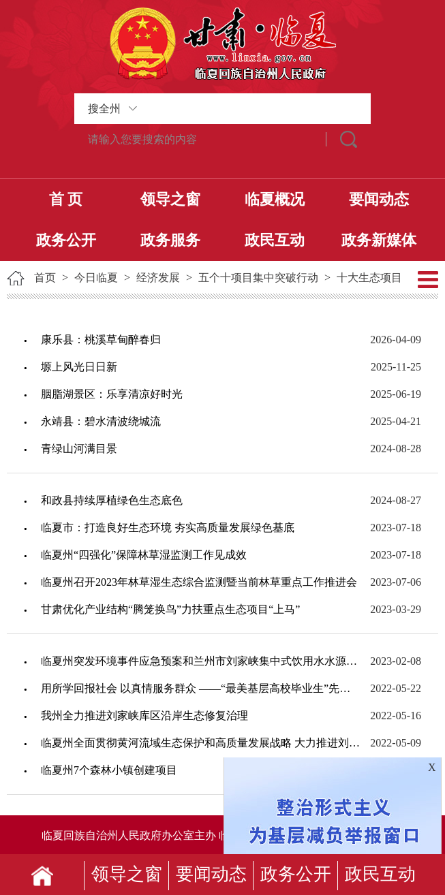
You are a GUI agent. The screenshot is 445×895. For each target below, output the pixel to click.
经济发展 (158, 277)
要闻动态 (379, 199)
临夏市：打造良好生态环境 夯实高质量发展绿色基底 (167, 527)
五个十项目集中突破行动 (258, 277)
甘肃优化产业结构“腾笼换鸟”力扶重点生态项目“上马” (170, 609)
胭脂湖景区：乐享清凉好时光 (112, 394)
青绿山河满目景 (79, 448)
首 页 (66, 199)
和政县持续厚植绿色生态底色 (112, 500)
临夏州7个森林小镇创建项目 (109, 770)
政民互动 (275, 240)
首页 (45, 277)
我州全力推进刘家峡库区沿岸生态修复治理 (144, 715)
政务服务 (170, 240)
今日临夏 (96, 277)
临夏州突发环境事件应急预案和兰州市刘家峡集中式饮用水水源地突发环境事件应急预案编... (200, 661)
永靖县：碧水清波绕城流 (101, 421)
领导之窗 (170, 199)
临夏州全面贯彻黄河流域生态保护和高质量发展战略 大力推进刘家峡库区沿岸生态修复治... (200, 743)
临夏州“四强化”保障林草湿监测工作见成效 (144, 555)
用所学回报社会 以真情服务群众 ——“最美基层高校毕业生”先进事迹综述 (200, 688)
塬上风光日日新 (79, 367)
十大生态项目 (369, 277)
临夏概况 (275, 199)
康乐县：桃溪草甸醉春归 (101, 339)
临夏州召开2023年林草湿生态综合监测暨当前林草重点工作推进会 (199, 582)
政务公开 (66, 240)
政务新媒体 (378, 240)
